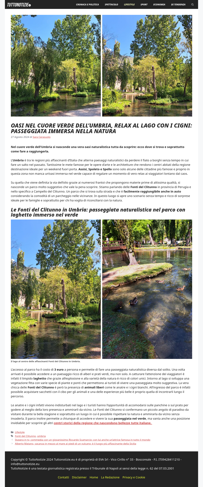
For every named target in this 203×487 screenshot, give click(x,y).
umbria (41, 436)
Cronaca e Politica (87, 4)
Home (94, 477)
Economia (159, 4)
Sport (144, 4)
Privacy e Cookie (133, 477)
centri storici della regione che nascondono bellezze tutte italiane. (103, 423)
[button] (192, 4)
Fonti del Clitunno (25, 436)
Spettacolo (111, 4)
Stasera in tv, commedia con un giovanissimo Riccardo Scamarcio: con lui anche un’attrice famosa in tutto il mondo (82, 439)
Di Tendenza (178, 4)
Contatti (63, 477)
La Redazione (110, 477)
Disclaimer (79, 477)
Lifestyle (129, 4)
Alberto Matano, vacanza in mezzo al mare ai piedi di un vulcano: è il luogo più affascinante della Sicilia (75, 443)
